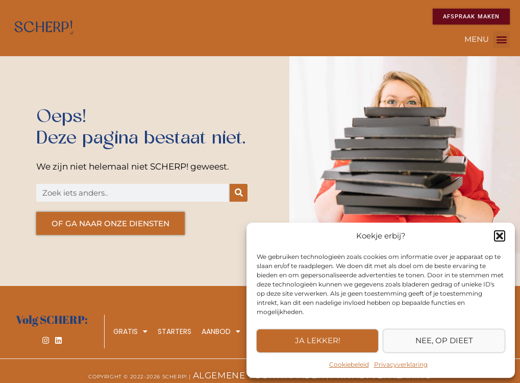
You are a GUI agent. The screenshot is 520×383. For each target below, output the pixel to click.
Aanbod (221, 331)
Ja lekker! (317, 340)
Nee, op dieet (444, 340)
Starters (174, 331)
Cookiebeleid (349, 364)
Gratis (130, 331)
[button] (499, 236)
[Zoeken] (238, 193)
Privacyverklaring (401, 364)
